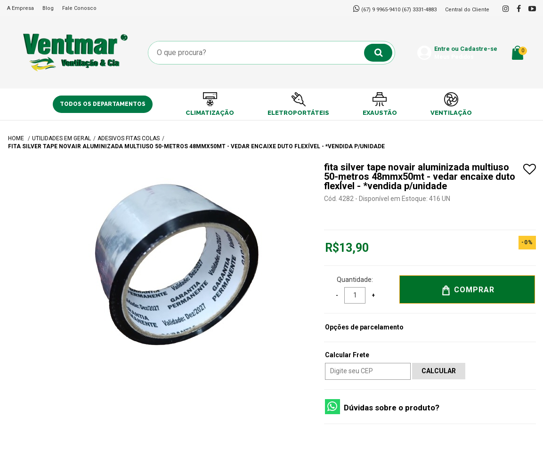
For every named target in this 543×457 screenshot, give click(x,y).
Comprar (467, 290)
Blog (48, 8)
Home (16, 138)
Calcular (438, 371)
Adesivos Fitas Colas (128, 138)
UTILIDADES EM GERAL (61, 138)
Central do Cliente (467, 10)
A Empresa (20, 8)
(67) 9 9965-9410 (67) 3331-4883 (399, 10)
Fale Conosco (79, 8)
